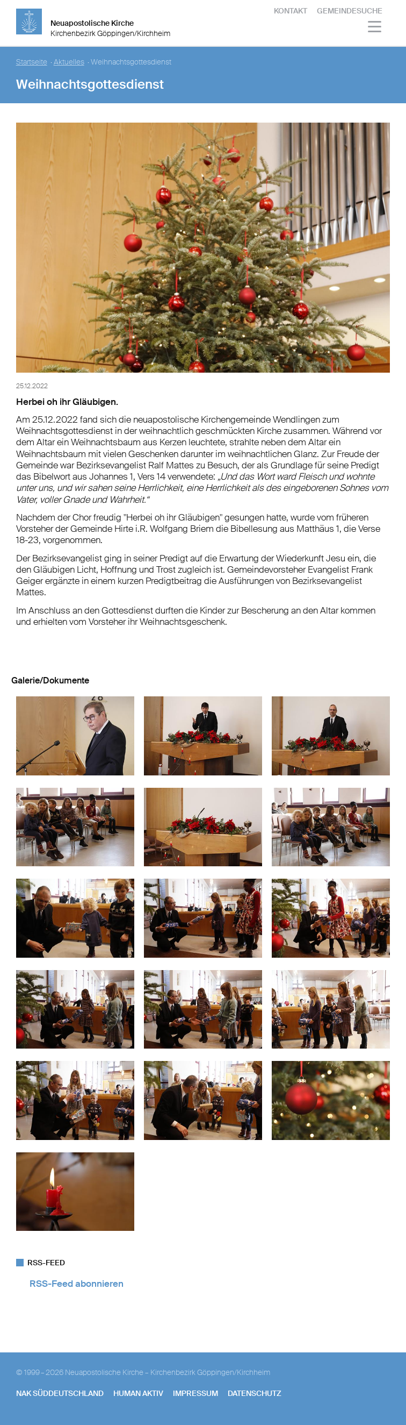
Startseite (31, 62)
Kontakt (290, 11)
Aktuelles (69, 62)
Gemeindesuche (349, 11)
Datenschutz (254, 1393)
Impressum (195, 1393)
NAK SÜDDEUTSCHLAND (60, 1393)
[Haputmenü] (375, 28)
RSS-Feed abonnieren (77, 1283)
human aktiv (138, 1393)
